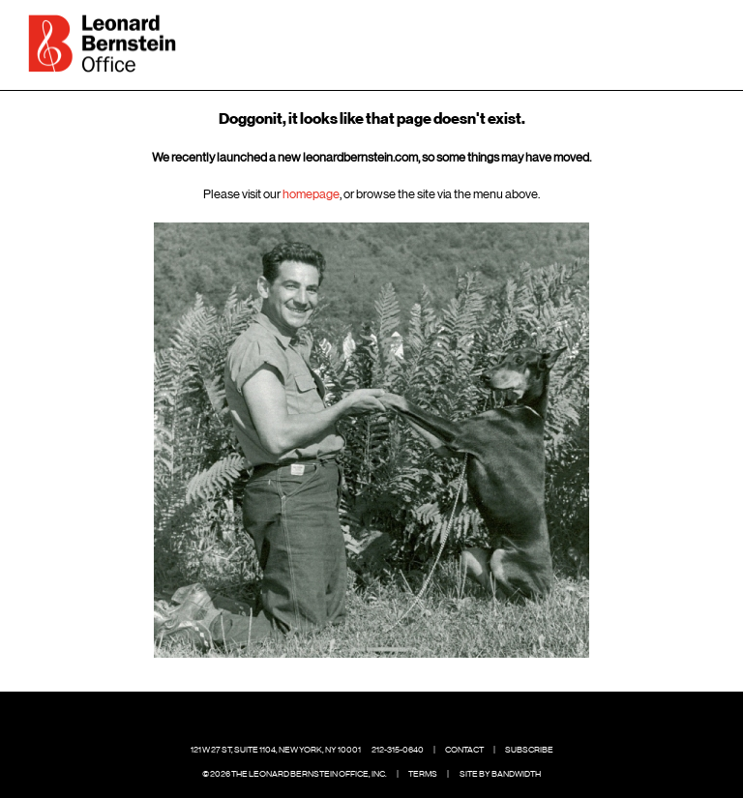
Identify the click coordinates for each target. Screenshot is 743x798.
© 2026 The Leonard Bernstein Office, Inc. (294, 774)
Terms (422, 774)
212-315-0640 (398, 749)
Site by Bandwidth (500, 774)
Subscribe (529, 749)
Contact (464, 749)
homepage (311, 194)
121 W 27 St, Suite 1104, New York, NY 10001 (276, 749)
